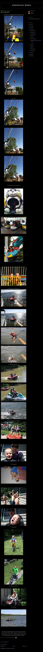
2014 (31, 24)
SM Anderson (31, 13)
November (33, 30)
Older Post (25, 646)
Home (14, 646)
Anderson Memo (21, 5)
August (32, 35)
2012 (31, 27)
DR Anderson (31, 11)
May (32, 45)
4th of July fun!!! (5, 12)
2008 (31, 55)
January (32, 50)
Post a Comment (4, 644)
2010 (31, 52)
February (32, 48)
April (32, 47)
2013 (31, 25)
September (33, 34)
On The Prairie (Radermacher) (34, 18)
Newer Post (3, 646)
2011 (31, 29)
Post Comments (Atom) (10, 648)
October (32, 32)
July (31, 37)
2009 (31, 54)
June (32, 43)
